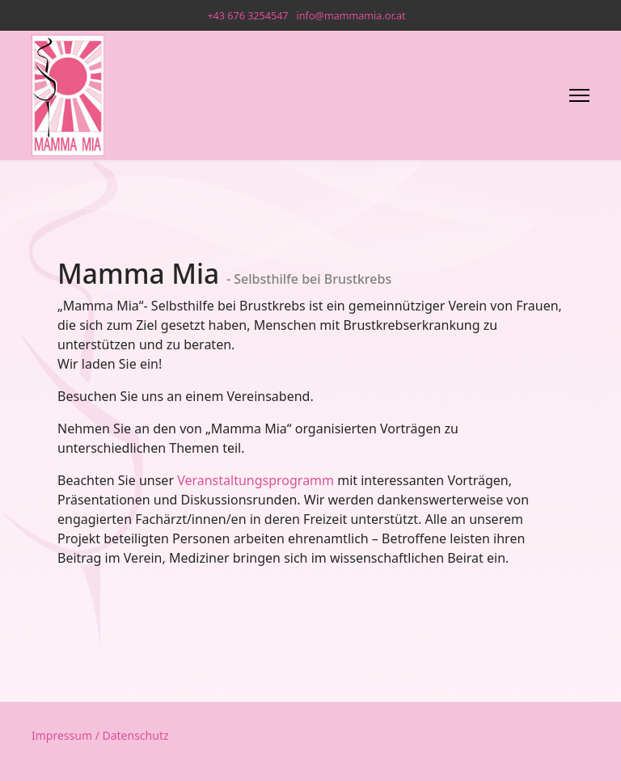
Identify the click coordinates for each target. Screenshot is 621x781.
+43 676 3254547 (247, 16)
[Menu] (579, 95)
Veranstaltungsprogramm (255, 480)
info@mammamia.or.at (351, 16)
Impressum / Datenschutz (100, 735)
